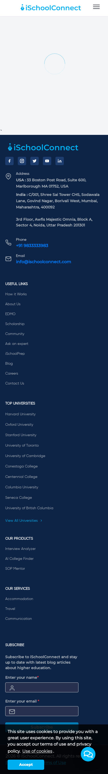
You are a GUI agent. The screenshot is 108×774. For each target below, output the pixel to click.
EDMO (10, 314)
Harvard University (20, 414)
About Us (12, 304)
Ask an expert (16, 344)
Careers (11, 373)
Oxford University (19, 425)
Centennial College (21, 477)
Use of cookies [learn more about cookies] (37, 751)
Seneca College (18, 498)
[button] (88, 754)
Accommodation (19, 599)
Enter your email (22, 701)
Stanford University (20, 435)
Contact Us (14, 383)
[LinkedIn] (59, 161)
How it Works (16, 294)
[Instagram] (22, 161)
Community (14, 334)
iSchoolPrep (15, 354)
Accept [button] (26, 764)
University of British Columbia (29, 508)
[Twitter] (34, 161)
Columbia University (21, 487)
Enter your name (22, 677)
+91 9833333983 (32, 245)
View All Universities (23, 521)
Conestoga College (21, 466)
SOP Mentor (15, 569)
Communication (18, 619)
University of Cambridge (25, 456)
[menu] (96, 7)
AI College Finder (19, 559)
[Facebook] (9, 161)
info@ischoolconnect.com (43, 261)
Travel (10, 609)
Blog (9, 363)
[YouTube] (47, 161)
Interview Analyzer (20, 549)
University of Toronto (22, 445)
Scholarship (15, 324)
